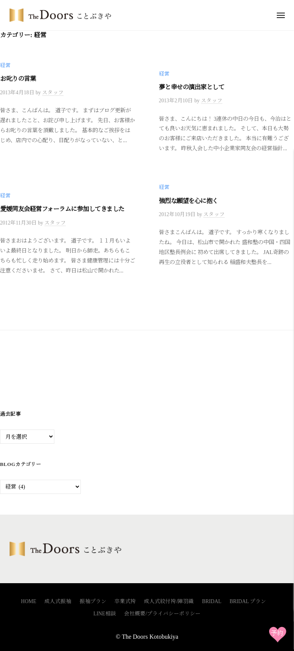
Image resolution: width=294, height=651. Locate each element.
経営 (5, 65)
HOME (28, 601)
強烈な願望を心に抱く (188, 201)
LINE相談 (104, 614)
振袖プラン (93, 601)
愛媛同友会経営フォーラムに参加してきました (62, 209)
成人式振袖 (57, 601)
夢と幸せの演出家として (191, 87)
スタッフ (53, 92)
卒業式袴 (125, 601)
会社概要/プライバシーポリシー (162, 614)
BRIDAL (212, 601)
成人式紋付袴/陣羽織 (169, 601)
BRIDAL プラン (248, 601)
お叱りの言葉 (18, 78)
